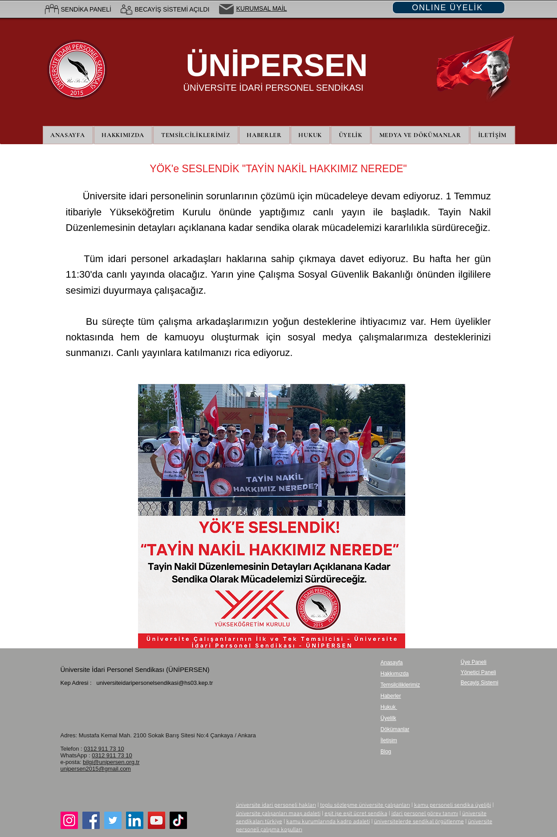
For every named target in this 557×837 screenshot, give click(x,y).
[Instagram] (69, 820)
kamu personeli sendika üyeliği (452, 805)
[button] (350, 135)
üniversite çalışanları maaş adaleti (278, 813)
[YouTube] (156, 820)
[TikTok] (178, 820)
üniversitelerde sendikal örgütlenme (419, 821)
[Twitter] (113, 820)
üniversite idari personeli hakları (276, 805)
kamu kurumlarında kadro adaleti (328, 821)
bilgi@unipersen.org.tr (111, 762)
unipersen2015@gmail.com (96, 768)
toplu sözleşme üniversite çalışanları (365, 805)
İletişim (389, 740)
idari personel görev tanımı (424, 813)
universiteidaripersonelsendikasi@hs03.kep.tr (154, 682)
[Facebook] (91, 820)
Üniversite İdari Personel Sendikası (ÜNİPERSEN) (135, 669)
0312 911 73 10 (104, 748)
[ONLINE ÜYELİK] (448, 7)
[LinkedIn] (134, 820)
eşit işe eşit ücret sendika (356, 813)
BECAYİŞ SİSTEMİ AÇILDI (172, 9)
